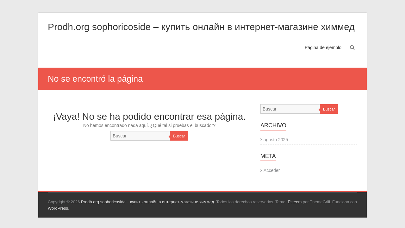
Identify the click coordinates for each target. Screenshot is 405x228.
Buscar (179, 136)
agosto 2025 (276, 139)
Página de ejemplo (323, 47)
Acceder (272, 170)
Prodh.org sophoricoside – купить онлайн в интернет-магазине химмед (201, 27)
